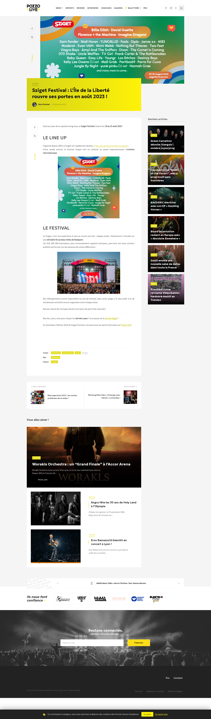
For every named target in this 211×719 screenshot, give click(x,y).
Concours (106, 8)
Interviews (92, 8)
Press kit (138, 691)
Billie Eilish (55, 353)
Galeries (118, 8)
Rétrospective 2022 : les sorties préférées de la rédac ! (62, 396)
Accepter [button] (147, 714)
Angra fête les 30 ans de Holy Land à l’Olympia (113, 504)
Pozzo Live (126, 325)
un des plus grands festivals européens (111, 145)
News (58, 8)
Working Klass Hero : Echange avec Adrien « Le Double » (104, 396)
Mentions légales (175, 691)
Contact (178, 678)
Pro (145, 8)
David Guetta (67, 353)
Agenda (35, 84)
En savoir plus (161, 714)
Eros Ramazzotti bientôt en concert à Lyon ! (109, 542)
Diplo (78, 353)
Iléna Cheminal (44, 104)
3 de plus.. (85, 353)
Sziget (54, 362)
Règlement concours (155, 691)
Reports (70, 8)
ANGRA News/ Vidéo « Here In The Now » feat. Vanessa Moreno (118, 583)
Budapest (55, 357)
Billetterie (132, 8)
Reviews (81, 8)
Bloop (78, 690)
